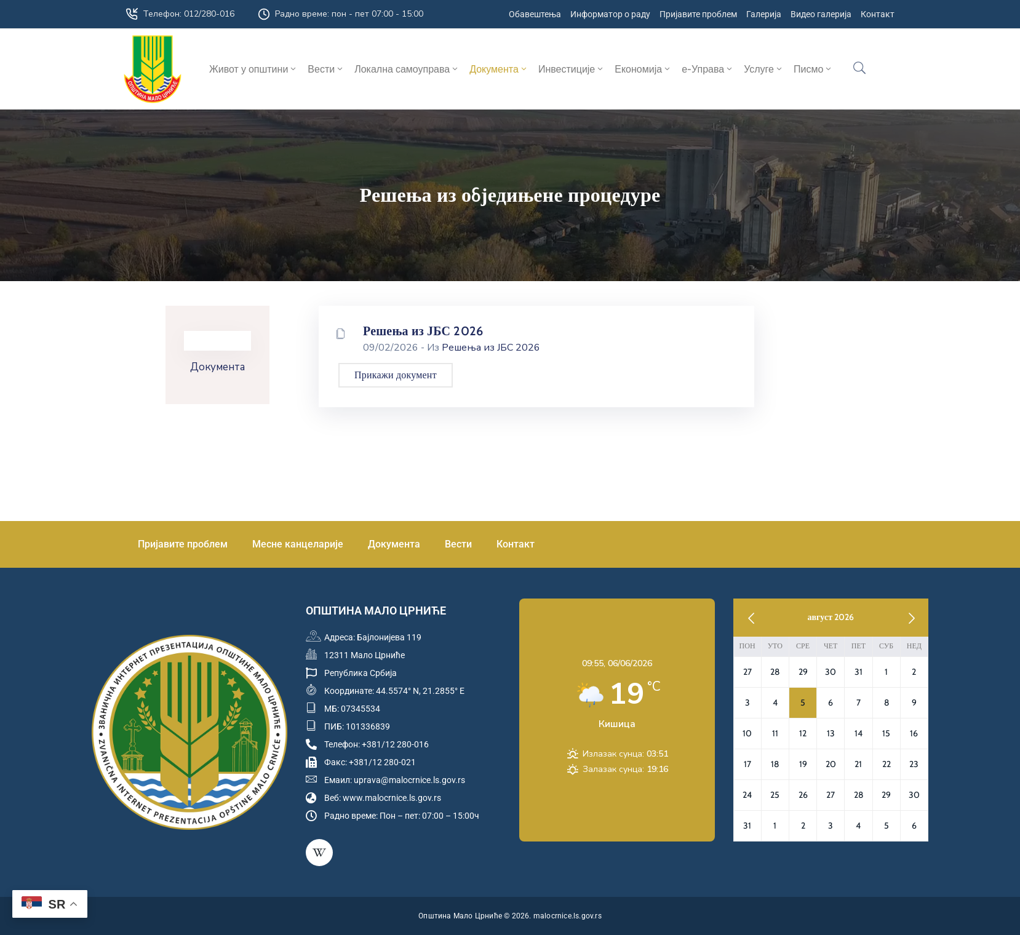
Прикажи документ (395, 375)
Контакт (515, 544)
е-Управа (708, 69)
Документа (498, 69)
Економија (643, 69)
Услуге (764, 69)
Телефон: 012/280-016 (188, 14)
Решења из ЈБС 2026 (423, 331)
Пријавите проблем (183, 544)
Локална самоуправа (407, 69)
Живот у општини (253, 69)
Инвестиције (571, 69)
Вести (326, 69)
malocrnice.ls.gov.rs (567, 916)
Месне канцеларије (297, 544)
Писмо (813, 69)
